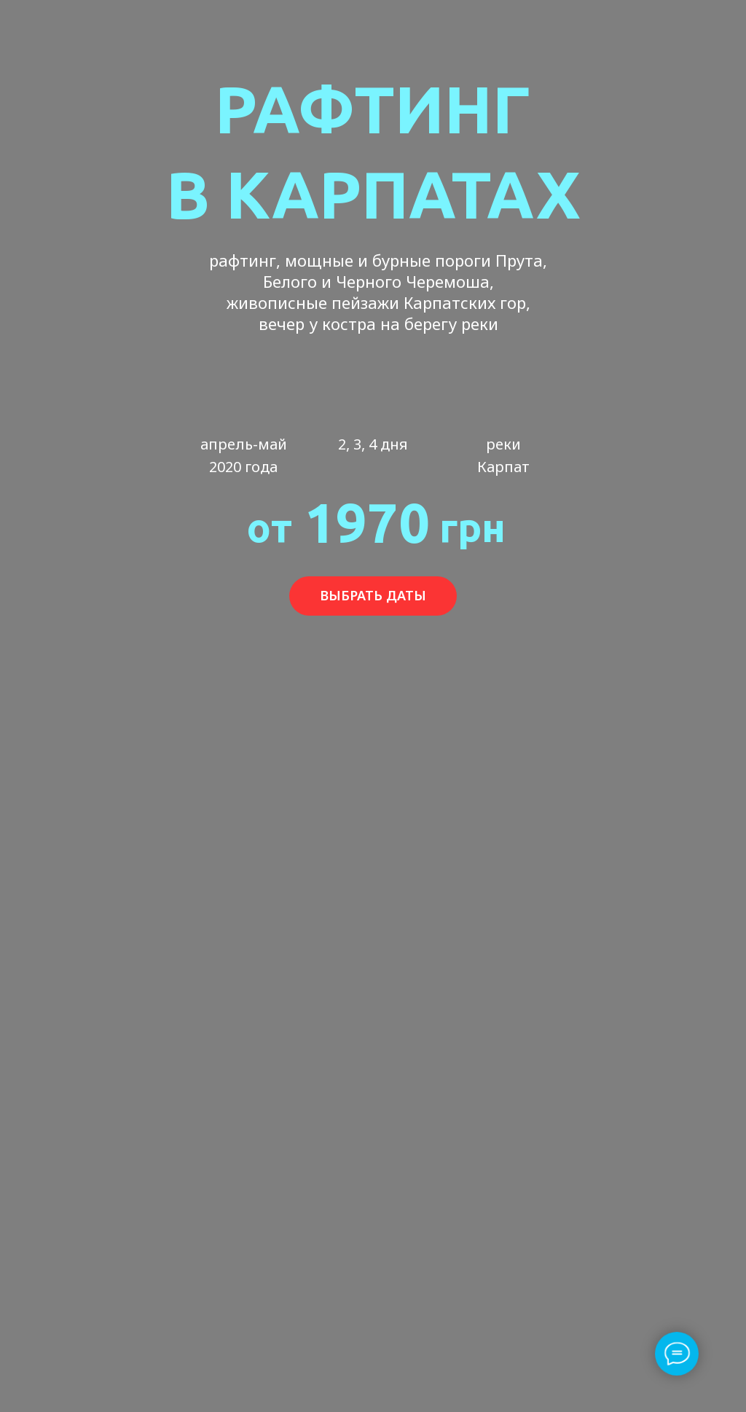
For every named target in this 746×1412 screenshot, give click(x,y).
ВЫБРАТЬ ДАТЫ (373, 595)
